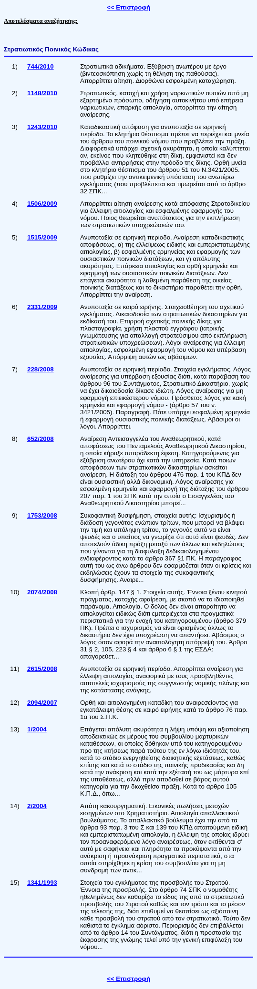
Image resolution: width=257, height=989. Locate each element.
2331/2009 (42, 306)
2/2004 (37, 805)
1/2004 (37, 729)
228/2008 (40, 369)
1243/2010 (42, 126)
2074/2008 (42, 592)
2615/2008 (42, 668)
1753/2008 (42, 515)
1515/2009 (42, 237)
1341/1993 (42, 882)
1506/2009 (42, 203)
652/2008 (40, 438)
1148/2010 (42, 93)
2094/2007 (42, 702)
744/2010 (40, 66)
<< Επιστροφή (128, 7)
